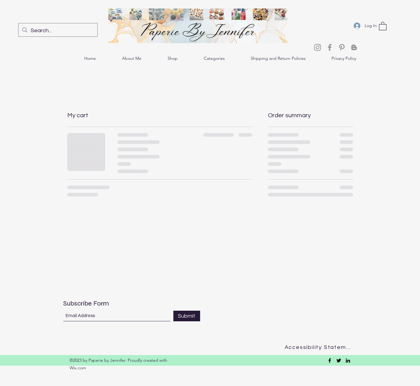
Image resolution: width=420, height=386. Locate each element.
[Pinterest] (341, 47)
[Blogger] (354, 47)
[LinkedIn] (348, 360)
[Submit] (186, 316)
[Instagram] (317, 47)
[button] (383, 25)
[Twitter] (339, 360)
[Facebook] (329, 47)
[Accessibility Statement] (319, 347)
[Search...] (58, 30)
